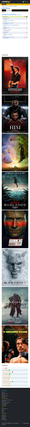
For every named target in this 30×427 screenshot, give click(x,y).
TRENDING (4, 4)
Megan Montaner (4, 416)
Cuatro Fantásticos (4, 404)
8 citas (4, 32)
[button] (25, 1)
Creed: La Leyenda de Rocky (6, 402)
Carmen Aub (3, 417)
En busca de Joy (6, 377)
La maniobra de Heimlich (7, 22)
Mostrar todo (19, 14)
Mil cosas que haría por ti (7, 20)
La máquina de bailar (6, 34)
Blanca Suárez (4, 418)
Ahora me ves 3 (17, 4)
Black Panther (4, 401)
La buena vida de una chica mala (7, 372)
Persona (3, 10)
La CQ (3, 407)
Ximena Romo (4, 415)
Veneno (4, 18)
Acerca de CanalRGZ (5, 393)
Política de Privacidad (5, 395)
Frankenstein (27, 4)
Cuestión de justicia (4, 403)
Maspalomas (5, 379)
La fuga (4, 27)
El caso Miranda (5, 370)
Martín (4, 368)
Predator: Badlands (10, 4)
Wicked (22, 4)
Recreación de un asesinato (7, 381)
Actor (3, 12)
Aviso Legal (3, 394)
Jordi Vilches (6, 8)
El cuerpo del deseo (4, 408)
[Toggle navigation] (27, 2)
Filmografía (9, 10)
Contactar (3, 392)
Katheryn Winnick (4, 419)
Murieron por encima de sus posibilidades (9, 25)
